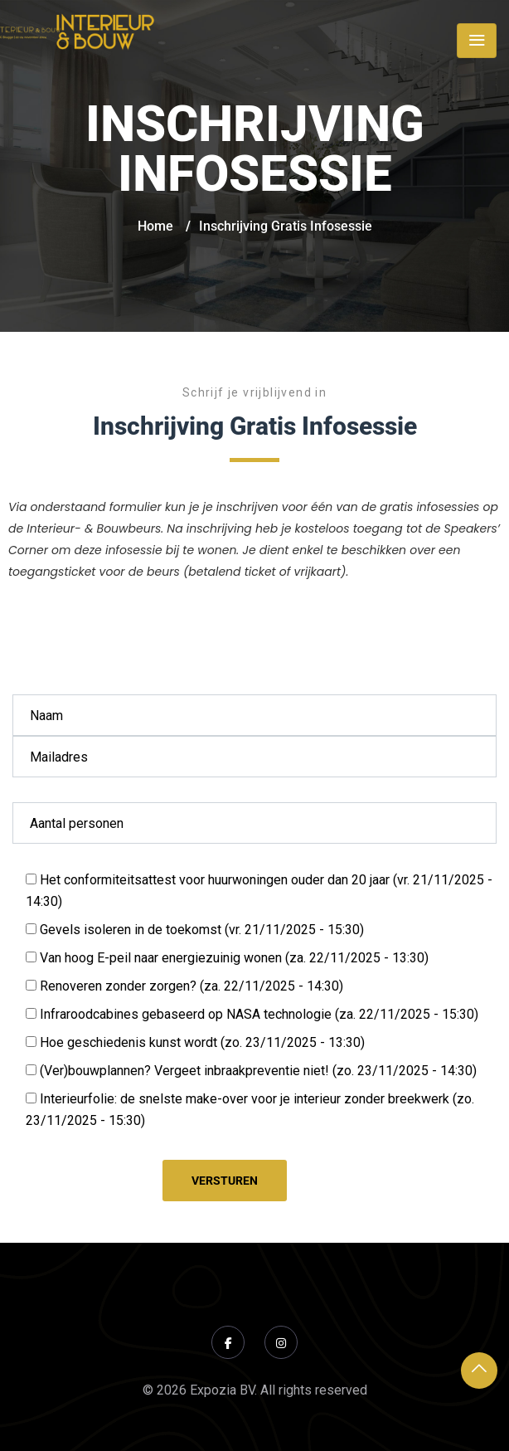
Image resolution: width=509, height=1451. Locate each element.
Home (155, 226)
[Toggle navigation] (477, 40)
